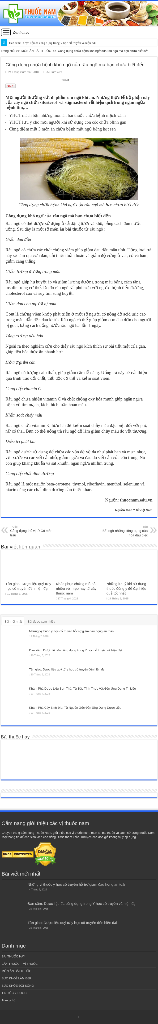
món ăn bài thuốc (66, 229)
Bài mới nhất (13, 621)
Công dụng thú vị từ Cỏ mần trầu (34, 531)
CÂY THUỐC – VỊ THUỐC (20, 963)
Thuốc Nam (43, 832)
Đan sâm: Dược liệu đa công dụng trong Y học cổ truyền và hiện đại (75, 650)
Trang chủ (8, 51)
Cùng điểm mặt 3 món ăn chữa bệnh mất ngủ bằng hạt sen (62, 128)
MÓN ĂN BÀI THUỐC (36, 51)
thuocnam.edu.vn (136, 499)
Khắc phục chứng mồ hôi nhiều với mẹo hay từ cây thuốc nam (76, 588)
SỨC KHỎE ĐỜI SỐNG (18, 985)
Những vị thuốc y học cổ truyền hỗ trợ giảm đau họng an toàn (71, 631)
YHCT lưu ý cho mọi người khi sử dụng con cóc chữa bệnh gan (67, 122)
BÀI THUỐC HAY (13, 956)
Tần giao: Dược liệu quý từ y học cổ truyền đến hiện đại (67, 669)
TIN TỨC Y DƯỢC (14, 993)
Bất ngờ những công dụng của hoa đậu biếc (123, 531)
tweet (65, 80)
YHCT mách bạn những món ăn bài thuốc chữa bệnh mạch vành (67, 115)
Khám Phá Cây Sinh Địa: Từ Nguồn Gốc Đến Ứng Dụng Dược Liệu (75, 707)
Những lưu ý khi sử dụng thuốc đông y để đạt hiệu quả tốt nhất (126, 588)
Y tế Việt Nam (142, 510)
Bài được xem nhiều (41, 621)
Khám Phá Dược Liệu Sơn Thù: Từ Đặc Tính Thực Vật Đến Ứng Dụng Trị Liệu (82, 688)
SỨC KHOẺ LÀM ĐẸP (16, 978)
